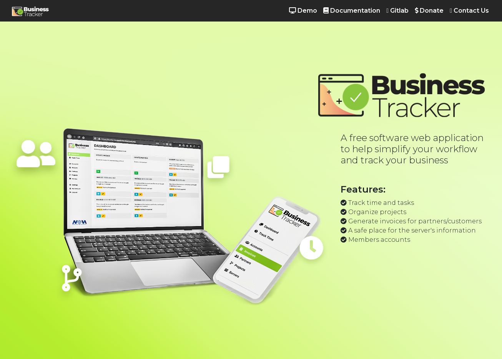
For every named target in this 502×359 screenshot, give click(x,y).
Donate (429, 10)
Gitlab (397, 10)
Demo (303, 10)
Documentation (351, 10)
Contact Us (469, 10)
